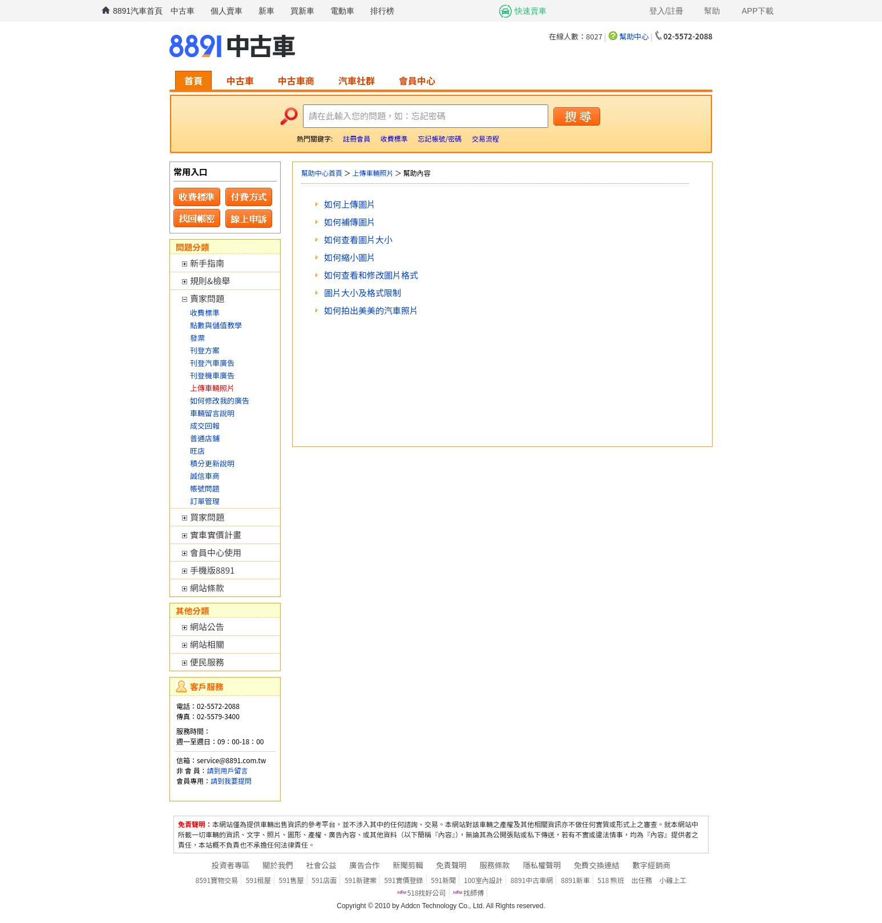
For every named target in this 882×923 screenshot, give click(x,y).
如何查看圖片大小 (358, 239)
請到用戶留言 (227, 770)
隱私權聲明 (542, 865)
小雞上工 (672, 880)
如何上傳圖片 (349, 204)
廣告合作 (364, 865)
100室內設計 (483, 880)
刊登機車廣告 (212, 375)
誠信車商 (205, 475)
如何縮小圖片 (349, 257)
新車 (266, 10)
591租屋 (258, 880)
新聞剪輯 (408, 865)
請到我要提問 (231, 780)
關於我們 (277, 865)
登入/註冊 (666, 10)
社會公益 (321, 865)
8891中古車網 (532, 880)
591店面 (324, 880)
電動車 (342, 10)
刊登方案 (205, 350)
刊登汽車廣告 (212, 362)
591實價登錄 (404, 880)
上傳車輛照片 (372, 173)
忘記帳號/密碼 (440, 138)
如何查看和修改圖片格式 (371, 275)
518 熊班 (610, 880)
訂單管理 (205, 500)
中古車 (183, 10)
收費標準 (394, 138)
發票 (197, 337)
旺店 (197, 450)
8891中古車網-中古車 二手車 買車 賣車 (232, 46)
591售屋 (291, 880)
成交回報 (205, 425)
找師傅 (473, 892)
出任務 (642, 880)
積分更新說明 (212, 463)
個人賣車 (226, 10)
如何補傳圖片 (349, 222)
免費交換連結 (597, 865)
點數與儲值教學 (216, 325)
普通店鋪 (205, 438)
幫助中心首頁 (321, 173)
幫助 (712, 10)
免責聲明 (451, 865)
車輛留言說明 (212, 413)
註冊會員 (356, 138)
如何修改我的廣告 (219, 400)
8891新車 (575, 880)
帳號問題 (205, 488)
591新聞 (443, 880)
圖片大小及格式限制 (362, 293)
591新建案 (361, 880)
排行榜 (382, 10)
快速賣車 (531, 10)
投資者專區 (231, 865)
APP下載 (758, 10)
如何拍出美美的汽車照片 (371, 310)
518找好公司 (426, 892)
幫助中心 (634, 36)
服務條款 (494, 865)
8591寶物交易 (217, 880)
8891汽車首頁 (138, 10)
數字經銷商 (651, 865)
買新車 (302, 10)
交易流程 (485, 138)
